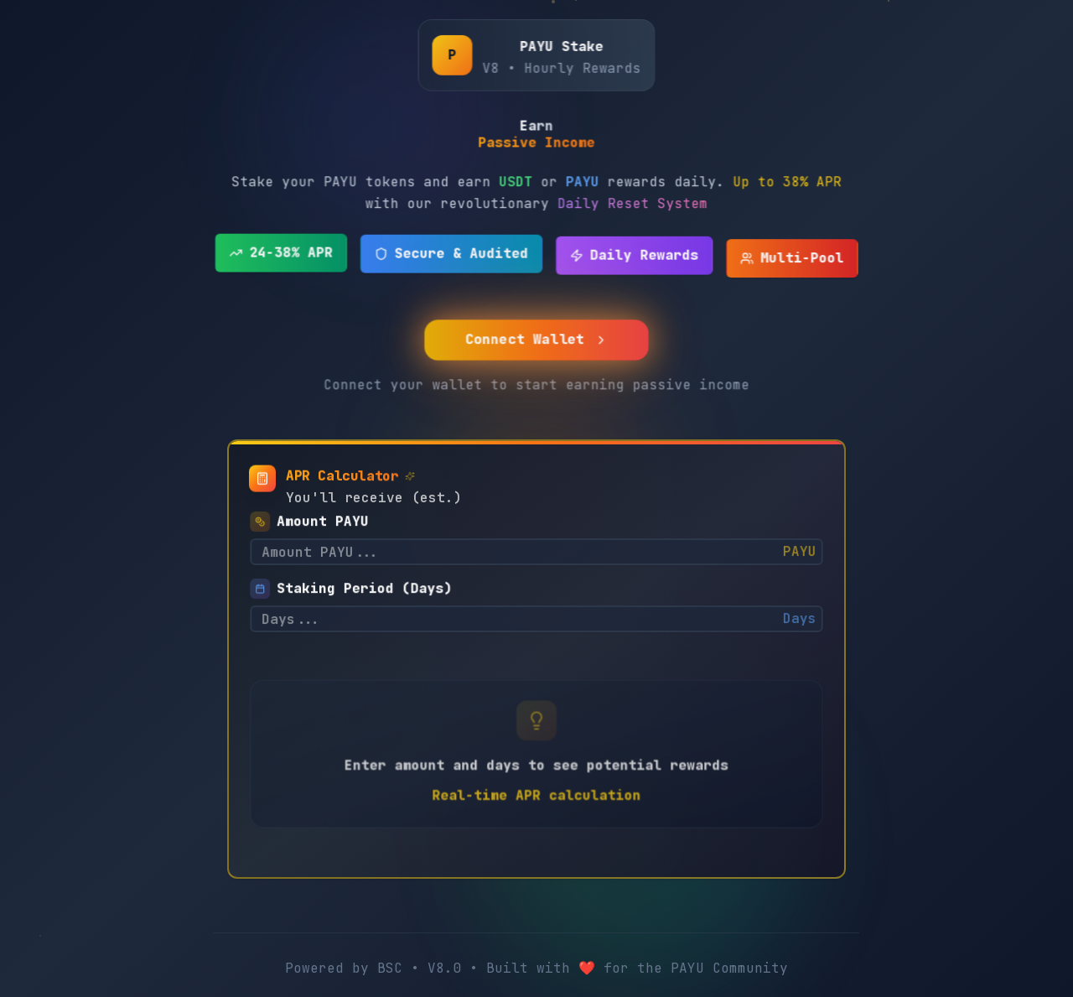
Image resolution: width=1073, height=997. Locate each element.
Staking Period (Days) (367, 582)
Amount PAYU (326, 514)
